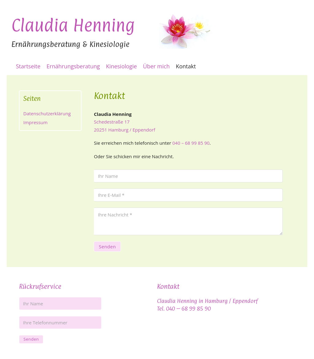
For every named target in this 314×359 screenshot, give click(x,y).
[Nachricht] (188, 221)
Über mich (156, 66)
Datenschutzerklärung (47, 113)
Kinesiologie (121, 66)
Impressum (35, 122)
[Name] (188, 176)
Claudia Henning (73, 23)
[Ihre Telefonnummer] (60, 322)
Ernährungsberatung (73, 66)
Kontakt (186, 66)
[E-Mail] (188, 195)
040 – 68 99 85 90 (190, 143)
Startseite (28, 66)
